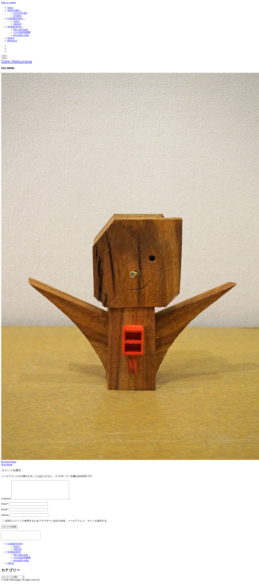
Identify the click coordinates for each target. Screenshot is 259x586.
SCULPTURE (20, 13)
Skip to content (8, 2)
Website (5, 518)
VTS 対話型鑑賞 (22, 32)
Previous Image (8, 461)
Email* (4, 513)
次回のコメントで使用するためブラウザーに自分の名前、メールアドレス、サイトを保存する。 (57, 524)
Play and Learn (20, 29)
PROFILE (12, 40)
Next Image (7, 464)
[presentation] (20, 539)
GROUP (17, 24)
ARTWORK (13, 10)
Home (10, 7)
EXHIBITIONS (15, 18)
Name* (4, 507)
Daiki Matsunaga (16, 61)
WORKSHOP (14, 26)
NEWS (10, 38)
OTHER (17, 16)
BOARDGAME (21, 35)
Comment (6, 502)
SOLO (16, 21)
